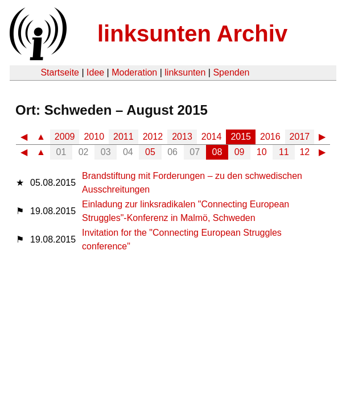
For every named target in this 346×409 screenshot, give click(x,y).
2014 (211, 136)
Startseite (59, 72)
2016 (270, 136)
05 (150, 152)
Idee (95, 72)
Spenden (231, 72)
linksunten (184, 72)
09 (239, 152)
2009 (65, 136)
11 (284, 152)
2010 (94, 136)
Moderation (134, 72)
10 (262, 152)
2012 (153, 136)
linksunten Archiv (192, 33)
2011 (123, 136)
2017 (300, 136)
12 (304, 152)
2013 (182, 136)
